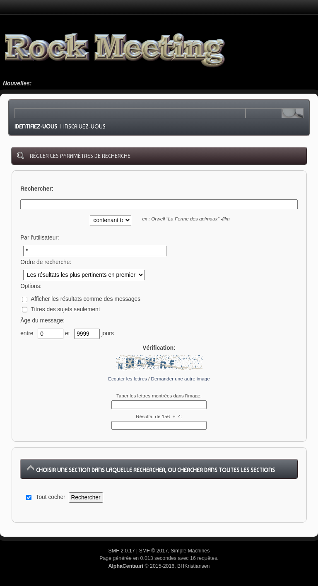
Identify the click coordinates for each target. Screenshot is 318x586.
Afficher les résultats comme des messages (81, 299)
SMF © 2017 (153, 551)
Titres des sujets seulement (61, 309)
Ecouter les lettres (127, 378)
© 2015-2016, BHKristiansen (159, 566)
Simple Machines (190, 551)
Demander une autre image (180, 378)
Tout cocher (50, 497)
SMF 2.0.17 (121, 551)
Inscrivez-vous (84, 126)
